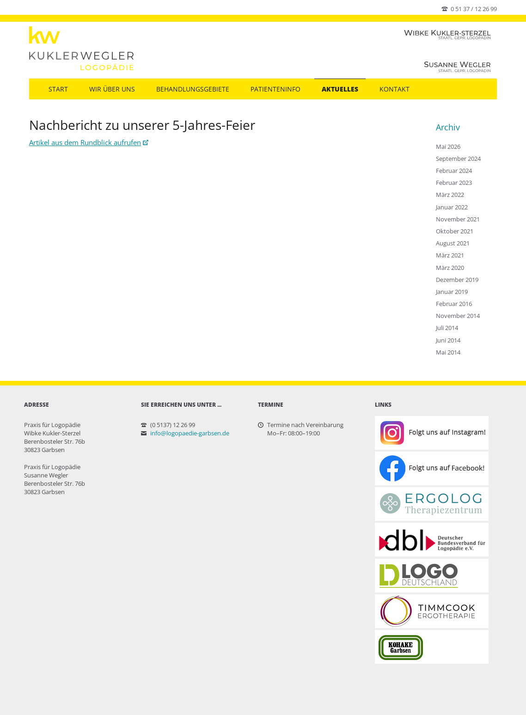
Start (58, 89)
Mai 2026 (448, 146)
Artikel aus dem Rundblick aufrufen (85, 142)
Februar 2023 (454, 182)
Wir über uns (112, 89)
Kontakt (394, 89)
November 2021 (458, 219)
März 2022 (450, 194)
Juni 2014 (448, 340)
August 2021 (453, 243)
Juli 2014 (447, 328)
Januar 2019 (452, 291)
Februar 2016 (454, 303)
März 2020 (450, 267)
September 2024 (458, 158)
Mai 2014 (448, 352)
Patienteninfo (275, 89)
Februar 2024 (454, 170)
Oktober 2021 (454, 231)
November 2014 (458, 316)
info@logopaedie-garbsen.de (189, 433)
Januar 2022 (452, 207)
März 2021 (450, 255)
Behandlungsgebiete (192, 89)
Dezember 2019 (457, 279)
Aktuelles (340, 89)
